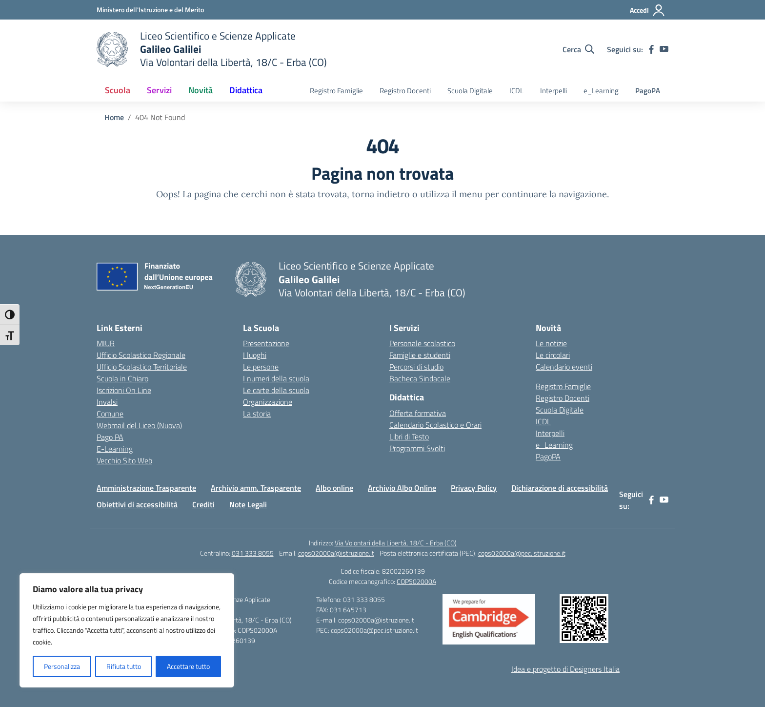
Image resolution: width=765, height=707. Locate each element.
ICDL (516, 90)
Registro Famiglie (336, 90)
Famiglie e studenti (419, 355)
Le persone (261, 367)
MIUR (106, 343)
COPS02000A (416, 581)
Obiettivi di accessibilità (137, 504)
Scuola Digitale (470, 90)
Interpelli (553, 90)
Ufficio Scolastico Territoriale (142, 367)
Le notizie (551, 343)
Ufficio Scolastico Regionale (141, 355)
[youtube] (664, 49)
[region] (127, 630)
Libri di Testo (409, 436)
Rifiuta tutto (123, 666)
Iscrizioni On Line (124, 390)
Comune (110, 413)
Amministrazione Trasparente (146, 488)
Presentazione (266, 343)
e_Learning (601, 90)
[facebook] (651, 49)
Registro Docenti (405, 90)
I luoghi (254, 355)
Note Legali (248, 504)
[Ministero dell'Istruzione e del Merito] (150, 9)
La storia (257, 413)
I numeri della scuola (276, 378)
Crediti (203, 504)
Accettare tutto (188, 666)
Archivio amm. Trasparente (256, 488)
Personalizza (62, 666)
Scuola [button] (117, 90)
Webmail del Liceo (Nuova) (139, 425)
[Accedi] (647, 10)
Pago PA (110, 437)
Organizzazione (267, 402)
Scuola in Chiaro (122, 378)
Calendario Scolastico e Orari (435, 425)
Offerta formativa (417, 413)
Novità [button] (200, 90)
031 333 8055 (253, 553)
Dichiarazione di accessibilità (559, 488)
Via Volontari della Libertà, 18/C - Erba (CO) (396, 543)
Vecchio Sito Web (124, 460)
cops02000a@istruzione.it (336, 553)
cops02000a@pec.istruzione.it (521, 553)
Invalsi (107, 402)
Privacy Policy (474, 488)
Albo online (334, 488)
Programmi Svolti (417, 448)
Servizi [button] (159, 90)
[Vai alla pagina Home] (114, 117)
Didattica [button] (245, 90)
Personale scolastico (422, 343)
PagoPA (647, 90)
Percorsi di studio (416, 367)
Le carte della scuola (276, 390)
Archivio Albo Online (402, 488)
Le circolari (553, 355)
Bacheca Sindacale (419, 378)
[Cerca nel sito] (578, 49)
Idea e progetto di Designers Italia (565, 669)
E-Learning (115, 449)
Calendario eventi (564, 367)
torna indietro (381, 194)
